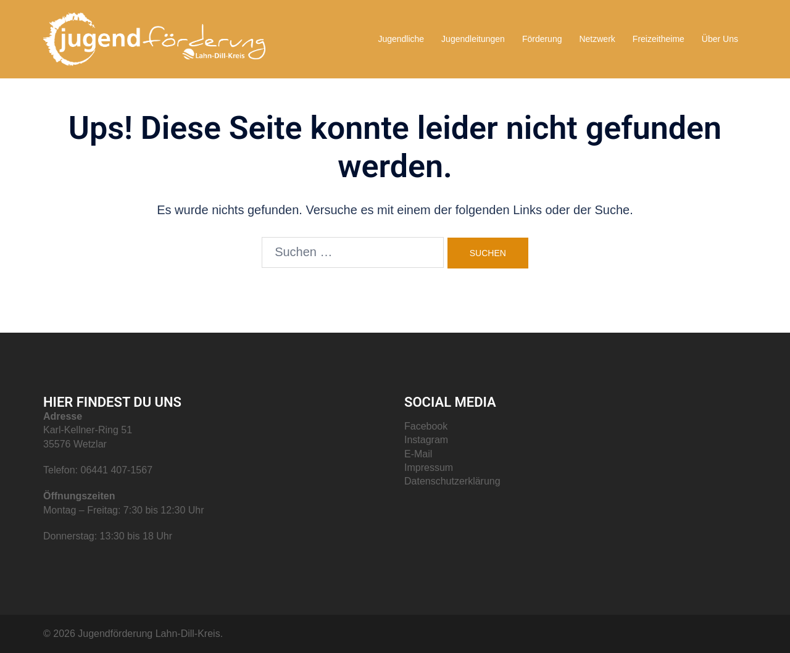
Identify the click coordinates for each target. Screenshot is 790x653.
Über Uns (720, 39)
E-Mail (418, 454)
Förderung (542, 39)
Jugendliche (401, 39)
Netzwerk (597, 39)
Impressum (428, 467)
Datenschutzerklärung (452, 481)
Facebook (425, 426)
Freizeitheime (658, 39)
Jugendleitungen (473, 39)
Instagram (426, 440)
